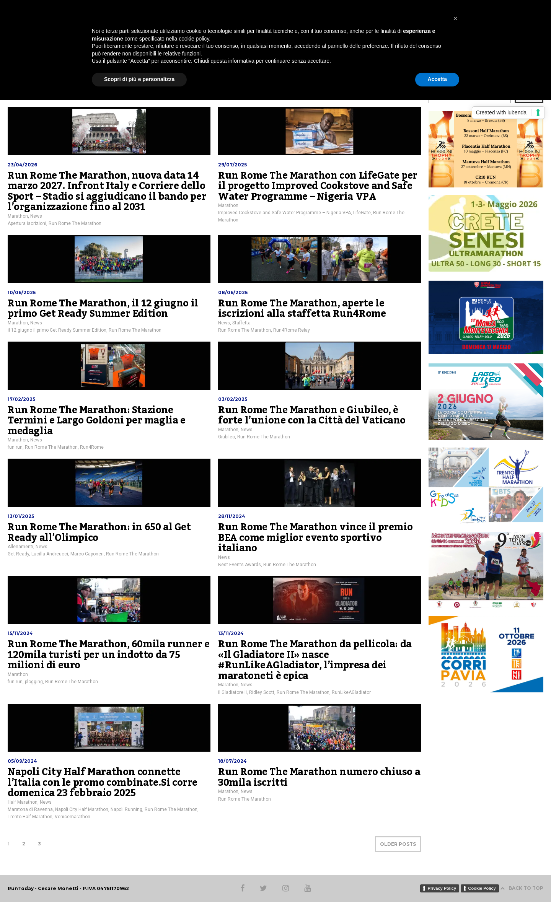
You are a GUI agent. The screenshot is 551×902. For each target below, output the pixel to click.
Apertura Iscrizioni (27, 223)
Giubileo (226, 437)
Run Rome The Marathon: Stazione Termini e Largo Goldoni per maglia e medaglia (97, 421)
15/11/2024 (20, 633)
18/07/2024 (232, 761)
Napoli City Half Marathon (81, 809)
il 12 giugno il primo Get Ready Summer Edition (57, 330)
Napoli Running (126, 809)
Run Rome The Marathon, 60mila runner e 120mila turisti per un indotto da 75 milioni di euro (109, 655)
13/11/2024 (231, 633)
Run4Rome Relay (291, 330)
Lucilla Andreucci (49, 554)
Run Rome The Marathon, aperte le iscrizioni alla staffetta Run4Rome (302, 309)
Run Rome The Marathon (75, 223)
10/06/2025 (22, 292)
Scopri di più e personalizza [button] (139, 79)
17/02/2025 (21, 399)
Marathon (18, 216)
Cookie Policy (482, 888)
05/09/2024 (22, 761)
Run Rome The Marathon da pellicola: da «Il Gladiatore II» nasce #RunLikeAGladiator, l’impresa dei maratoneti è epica (315, 660)
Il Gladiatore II (232, 692)
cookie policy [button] (194, 39)
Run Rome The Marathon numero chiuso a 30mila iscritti (319, 777)
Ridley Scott (261, 692)
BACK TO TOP (521, 888)
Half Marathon (22, 802)
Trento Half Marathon (30, 816)
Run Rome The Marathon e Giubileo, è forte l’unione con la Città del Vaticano (312, 415)
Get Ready (18, 554)
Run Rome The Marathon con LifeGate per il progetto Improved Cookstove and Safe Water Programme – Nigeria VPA (317, 186)
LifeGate (362, 212)
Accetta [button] (437, 79)
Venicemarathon (72, 816)
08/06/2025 (233, 292)
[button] (455, 18)
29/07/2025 (232, 165)
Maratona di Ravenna (30, 809)
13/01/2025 (21, 516)
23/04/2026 (22, 165)
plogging (34, 681)
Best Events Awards (239, 564)
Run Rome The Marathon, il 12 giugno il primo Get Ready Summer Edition (103, 309)
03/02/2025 (232, 399)
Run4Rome (92, 447)
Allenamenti (20, 546)
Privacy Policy (442, 888)
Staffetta (241, 323)
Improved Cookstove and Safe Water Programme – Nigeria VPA (284, 212)
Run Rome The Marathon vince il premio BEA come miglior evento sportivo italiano (315, 538)
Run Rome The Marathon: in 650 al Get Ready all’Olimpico (99, 532)
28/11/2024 (231, 516)
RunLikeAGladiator (351, 692)
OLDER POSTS (398, 844)
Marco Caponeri (87, 554)
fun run (15, 447)
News (36, 216)
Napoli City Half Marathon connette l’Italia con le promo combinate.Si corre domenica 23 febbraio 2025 (102, 782)
